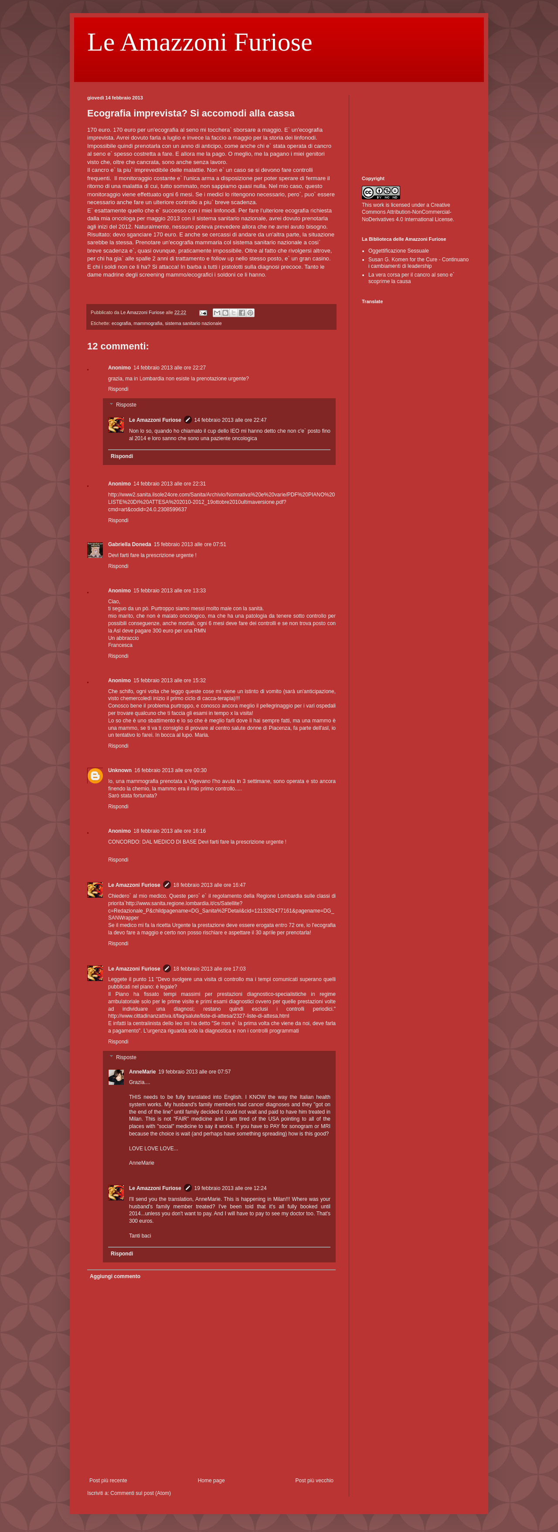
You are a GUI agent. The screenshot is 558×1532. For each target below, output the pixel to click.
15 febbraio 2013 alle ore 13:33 (169, 591)
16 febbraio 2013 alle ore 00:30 (170, 770)
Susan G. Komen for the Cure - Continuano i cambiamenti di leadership (418, 262)
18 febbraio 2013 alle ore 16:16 (169, 831)
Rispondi (118, 389)
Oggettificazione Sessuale (398, 251)
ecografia (121, 323)
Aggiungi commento (115, 1276)
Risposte (126, 405)
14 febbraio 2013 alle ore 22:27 (169, 368)
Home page (211, 1480)
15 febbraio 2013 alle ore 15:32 (169, 680)
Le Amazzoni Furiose (200, 41)
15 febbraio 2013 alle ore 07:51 (190, 544)
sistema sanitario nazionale (193, 323)
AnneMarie (142, 1072)
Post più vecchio (314, 1480)
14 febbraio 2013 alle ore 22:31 (169, 484)
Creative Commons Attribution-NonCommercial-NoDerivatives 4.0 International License (407, 212)
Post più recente (108, 1480)
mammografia (147, 323)
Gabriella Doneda (129, 544)
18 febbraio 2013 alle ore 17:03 (210, 969)
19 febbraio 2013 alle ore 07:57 (194, 1072)
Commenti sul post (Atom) (140, 1493)
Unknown (120, 770)
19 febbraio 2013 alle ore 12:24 (230, 1188)
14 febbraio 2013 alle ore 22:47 (230, 420)
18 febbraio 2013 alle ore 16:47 (210, 885)
